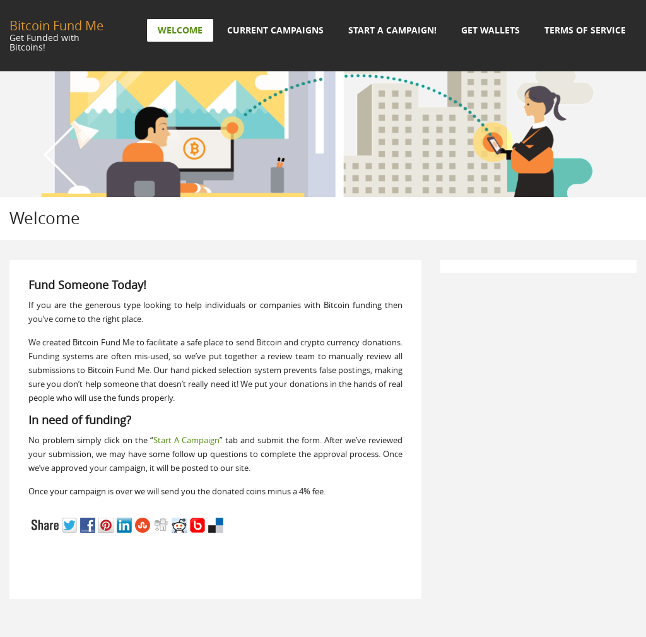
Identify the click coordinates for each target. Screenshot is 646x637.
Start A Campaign (186, 440)
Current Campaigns (275, 30)
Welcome (180, 30)
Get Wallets (490, 30)
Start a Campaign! (392, 30)
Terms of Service (585, 30)
